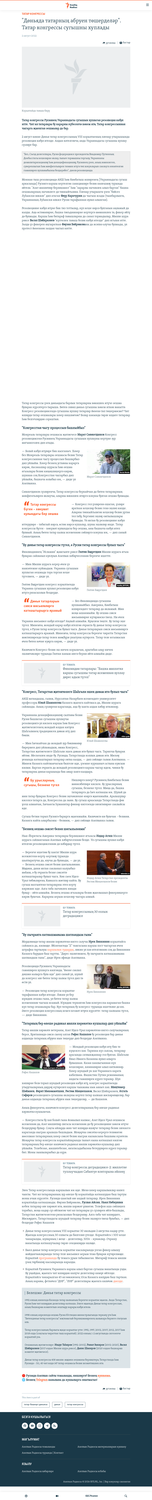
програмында (48, 1271)
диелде (118, 1294)
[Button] (109, 43)
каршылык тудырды (60, 963)
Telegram (42, 1393)
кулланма (104, 1389)
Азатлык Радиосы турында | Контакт (42, 1466)
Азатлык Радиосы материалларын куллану (102, 1460)
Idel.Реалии (91, 1496)
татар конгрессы (33, 14)
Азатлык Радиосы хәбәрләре (38, 1485)
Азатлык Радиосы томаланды (38, 1460)
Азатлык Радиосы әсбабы (92, 1485)
